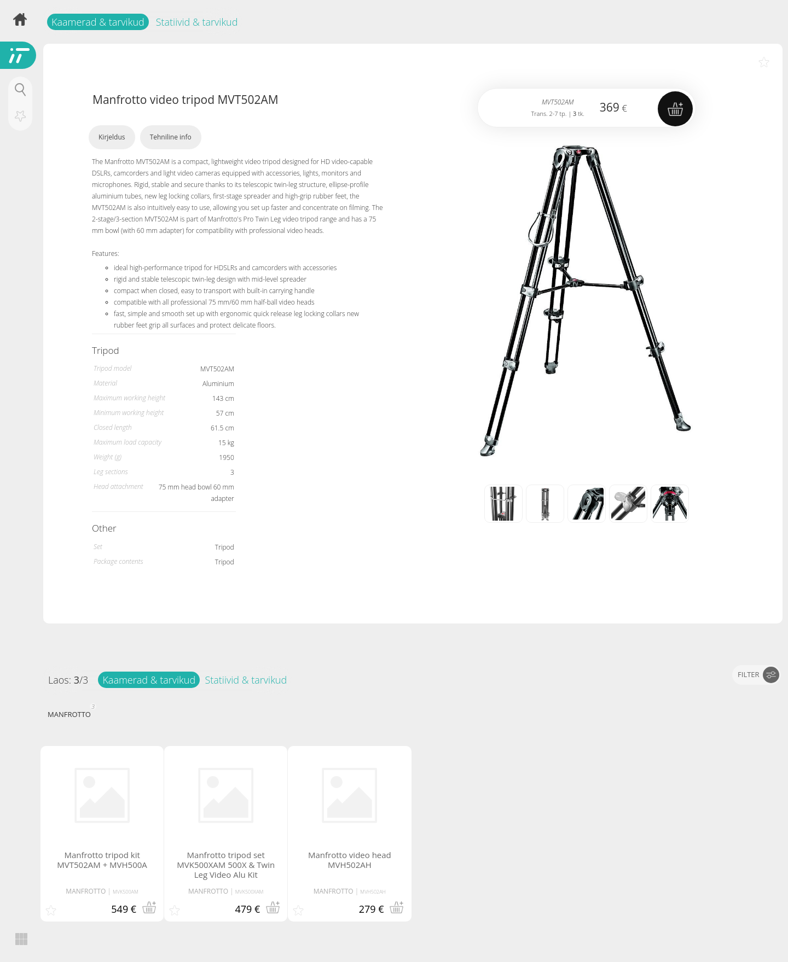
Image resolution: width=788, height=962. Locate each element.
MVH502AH (373, 891)
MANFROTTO (71, 713)
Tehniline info (171, 137)
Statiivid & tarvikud (197, 21)
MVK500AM (125, 891)
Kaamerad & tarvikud (97, 21)
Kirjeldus (112, 137)
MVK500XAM (249, 891)
